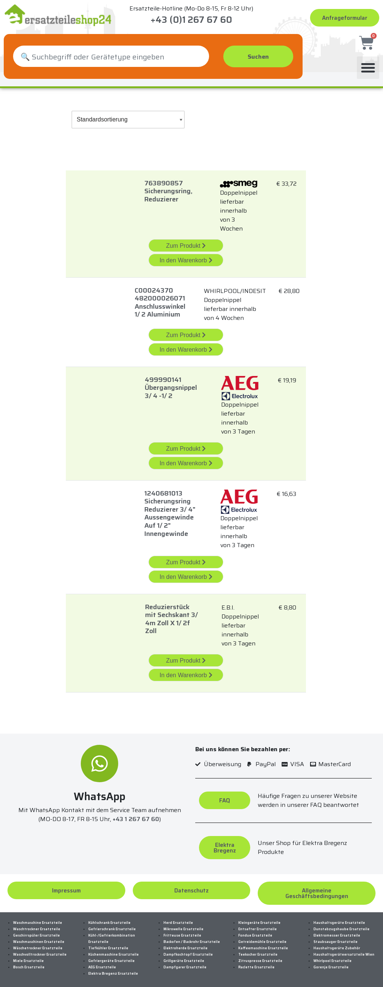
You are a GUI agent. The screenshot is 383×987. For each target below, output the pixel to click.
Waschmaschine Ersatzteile (37, 919)
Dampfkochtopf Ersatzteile (188, 951)
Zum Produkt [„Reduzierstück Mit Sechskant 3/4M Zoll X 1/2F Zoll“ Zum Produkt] (186, 657)
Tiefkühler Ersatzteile (108, 944)
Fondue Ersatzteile (255, 932)
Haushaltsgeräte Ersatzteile (339, 919)
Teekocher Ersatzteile (258, 951)
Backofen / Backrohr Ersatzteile (191, 938)
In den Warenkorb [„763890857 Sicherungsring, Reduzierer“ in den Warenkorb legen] (185, 257)
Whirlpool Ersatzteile (332, 957)
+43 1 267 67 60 (136, 816)
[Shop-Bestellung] (128, 116)
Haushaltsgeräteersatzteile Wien (343, 951)
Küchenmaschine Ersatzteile (113, 951)
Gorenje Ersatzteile (331, 963)
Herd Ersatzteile (178, 919)
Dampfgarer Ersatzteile (184, 963)
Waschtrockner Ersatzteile (36, 925)
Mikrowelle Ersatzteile (183, 925)
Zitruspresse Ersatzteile (260, 957)
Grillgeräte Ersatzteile (183, 957)
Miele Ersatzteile (28, 957)
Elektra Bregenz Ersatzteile (113, 970)
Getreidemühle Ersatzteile (262, 938)
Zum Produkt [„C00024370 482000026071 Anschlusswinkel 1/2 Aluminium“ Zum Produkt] (186, 332)
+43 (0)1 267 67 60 (191, 20)
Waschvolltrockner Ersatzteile (40, 951)
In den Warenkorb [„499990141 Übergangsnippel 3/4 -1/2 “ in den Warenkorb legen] (185, 460)
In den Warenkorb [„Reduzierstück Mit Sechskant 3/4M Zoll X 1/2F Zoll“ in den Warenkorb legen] (185, 672)
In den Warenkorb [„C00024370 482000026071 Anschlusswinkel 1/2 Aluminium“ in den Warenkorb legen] (185, 346)
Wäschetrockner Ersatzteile (37, 944)
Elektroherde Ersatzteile (185, 944)
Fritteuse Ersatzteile (182, 932)
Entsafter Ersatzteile (257, 925)
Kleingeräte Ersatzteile (259, 919)
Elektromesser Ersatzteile (336, 932)
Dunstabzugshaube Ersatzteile (341, 925)
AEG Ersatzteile (102, 963)
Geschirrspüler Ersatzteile (36, 932)
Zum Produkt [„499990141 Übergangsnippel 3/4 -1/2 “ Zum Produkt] (186, 445)
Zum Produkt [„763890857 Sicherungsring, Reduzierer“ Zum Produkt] (186, 242)
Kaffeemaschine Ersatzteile (263, 944)
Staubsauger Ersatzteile (335, 938)
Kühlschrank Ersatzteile (109, 919)
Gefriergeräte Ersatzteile (111, 957)
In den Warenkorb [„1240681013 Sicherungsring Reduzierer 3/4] (185, 573)
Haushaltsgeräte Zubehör (336, 944)
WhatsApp (99, 793)
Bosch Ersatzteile (29, 963)
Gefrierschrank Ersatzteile (112, 925)
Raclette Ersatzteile (256, 963)
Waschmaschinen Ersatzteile (38, 938)
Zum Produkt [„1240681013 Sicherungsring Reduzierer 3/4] (186, 559)
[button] (368, 64)
